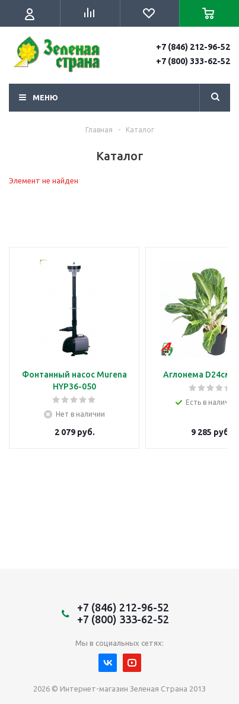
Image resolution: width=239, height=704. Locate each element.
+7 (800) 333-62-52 (193, 61)
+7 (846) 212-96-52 (193, 47)
